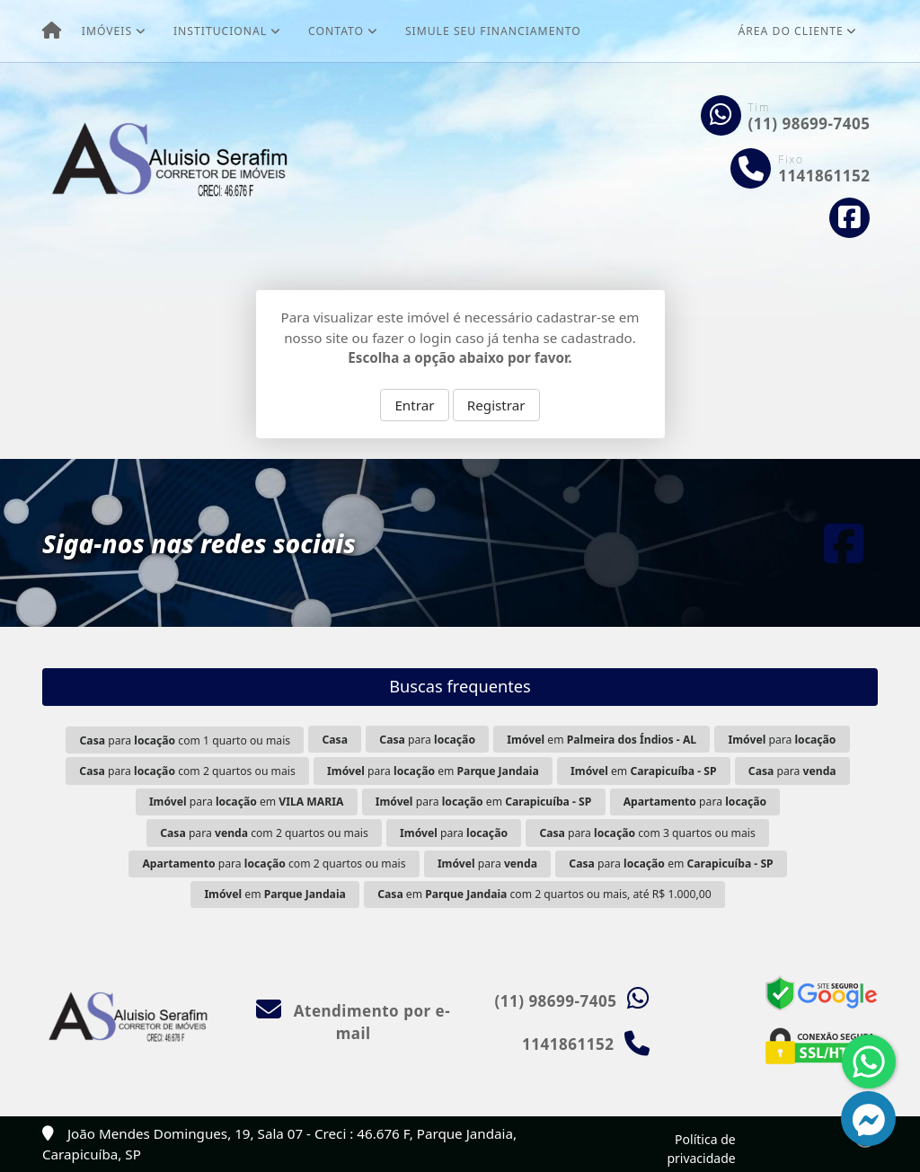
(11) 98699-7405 (809, 123)
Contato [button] (336, 31)
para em (433, 771)
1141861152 (824, 175)
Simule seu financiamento (493, 31)
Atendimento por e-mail (353, 1022)
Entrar (414, 405)
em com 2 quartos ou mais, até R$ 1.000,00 (544, 894)
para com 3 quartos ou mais (647, 833)
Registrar (496, 405)
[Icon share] (850, 217)
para (427, 739)
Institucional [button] (220, 31)
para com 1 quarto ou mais (185, 740)
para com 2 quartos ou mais (187, 771)
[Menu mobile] (51, 31)
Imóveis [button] (107, 31)
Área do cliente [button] (791, 31)
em (601, 739)
